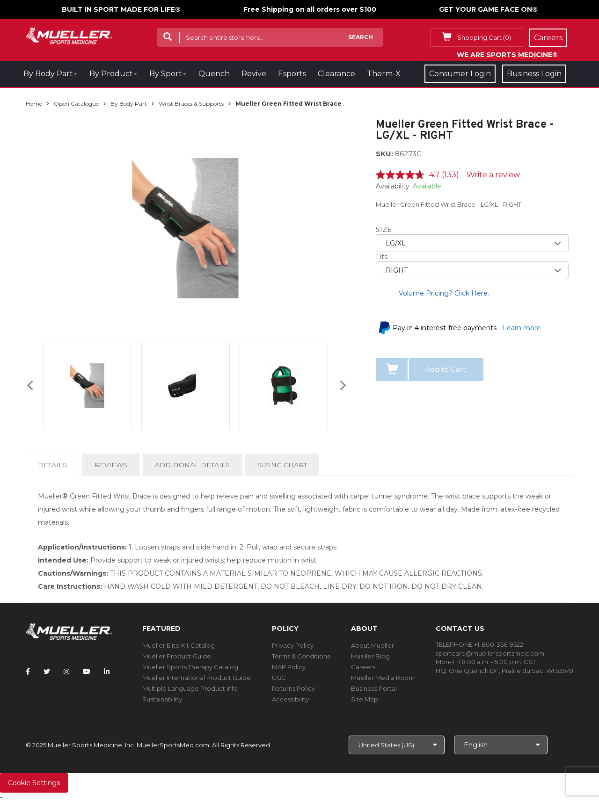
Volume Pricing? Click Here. (444, 293)
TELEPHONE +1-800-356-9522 (479, 644)
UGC (279, 677)
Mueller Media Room (383, 677)
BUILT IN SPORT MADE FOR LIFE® (121, 9)
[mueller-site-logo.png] (69, 35)
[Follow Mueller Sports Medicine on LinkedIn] (107, 671)
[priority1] (472, 243)
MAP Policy (289, 667)
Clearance (336, 73)
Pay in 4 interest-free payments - (467, 328)
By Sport (165, 73)
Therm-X (384, 73)
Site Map (364, 699)
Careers (363, 667)
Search (360, 37)
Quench (214, 73)
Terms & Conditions (301, 656)
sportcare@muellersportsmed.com (490, 653)
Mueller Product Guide (176, 656)
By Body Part (48, 73)
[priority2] (472, 270)
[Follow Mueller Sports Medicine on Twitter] (47, 671)
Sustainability (162, 699)
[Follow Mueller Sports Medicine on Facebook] (28, 671)
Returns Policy (293, 688)
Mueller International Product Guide (196, 677)
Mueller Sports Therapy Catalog (190, 667)
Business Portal (374, 688)
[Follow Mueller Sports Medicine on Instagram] (66, 671)
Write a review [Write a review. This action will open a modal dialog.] (493, 174)
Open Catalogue (76, 103)
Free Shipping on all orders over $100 (309, 9)
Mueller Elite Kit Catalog (178, 645)
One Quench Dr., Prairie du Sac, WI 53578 (511, 670)
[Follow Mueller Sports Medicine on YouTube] (86, 671)
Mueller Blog (370, 656)
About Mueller (372, 645)
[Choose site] (397, 745)
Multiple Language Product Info (190, 688)
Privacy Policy (293, 645)
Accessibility (290, 699)
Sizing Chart (282, 465)
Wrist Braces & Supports (191, 103)
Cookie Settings (34, 783)
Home (34, 103)
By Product (111, 73)
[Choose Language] (501, 745)
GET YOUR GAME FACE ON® (488, 9)
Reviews (111, 465)
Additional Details (192, 465)
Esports (292, 73)
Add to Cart (445, 369)
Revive (253, 73)
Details (54, 468)
